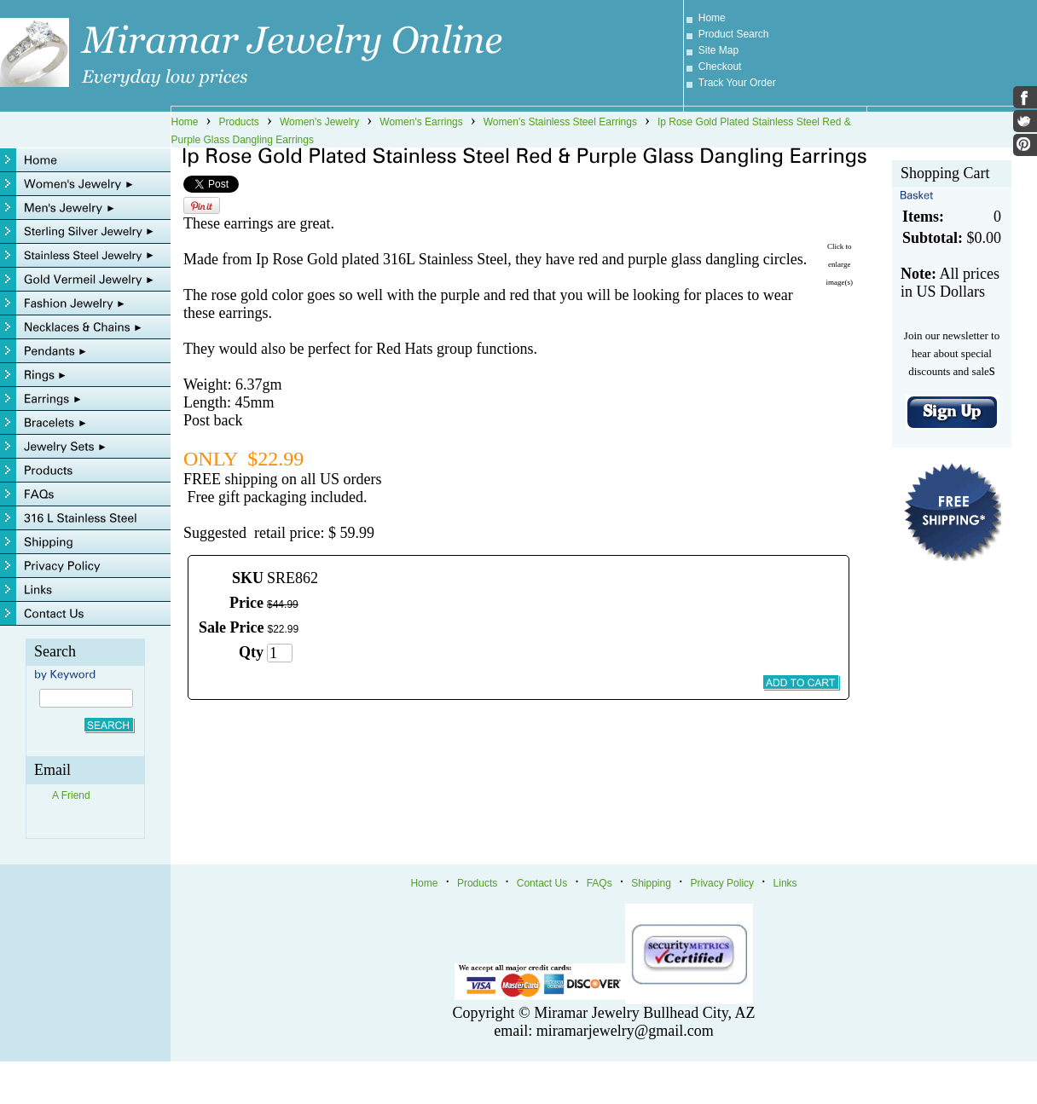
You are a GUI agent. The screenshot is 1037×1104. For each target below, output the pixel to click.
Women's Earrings (420, 122)
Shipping (651, 883)
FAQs (599, 883)
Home (712, 18)
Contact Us (542, 883)
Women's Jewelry (319, 122)
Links (785, 883)
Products (239, 122)
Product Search (733, 34)
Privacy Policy (722, 883)
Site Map (718, 50)
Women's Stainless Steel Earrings (560, 122)
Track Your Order (737, 83)
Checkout (720, 66)
